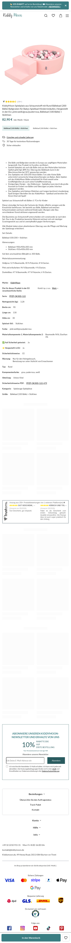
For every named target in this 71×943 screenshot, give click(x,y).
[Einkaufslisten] (53, 15)
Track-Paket (35, 805)
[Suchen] (46, 15)
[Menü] (67, 15)
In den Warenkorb (31, 937)
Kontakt (35, 810)
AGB (54, 769)
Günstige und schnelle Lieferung (20, 137)
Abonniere (56, 760)
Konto (35, 820)
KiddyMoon (15, 283)
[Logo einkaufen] (12, 16)
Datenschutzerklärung (50, 771)
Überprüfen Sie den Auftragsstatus (35, 800)
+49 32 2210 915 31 (11, 845)
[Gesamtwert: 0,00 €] (60, 15)
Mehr (54, 288)
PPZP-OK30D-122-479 (36, 383)
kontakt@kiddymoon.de (13, 850)
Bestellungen (35, 794)
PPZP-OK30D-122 (17, 296)
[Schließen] (65, 5)
